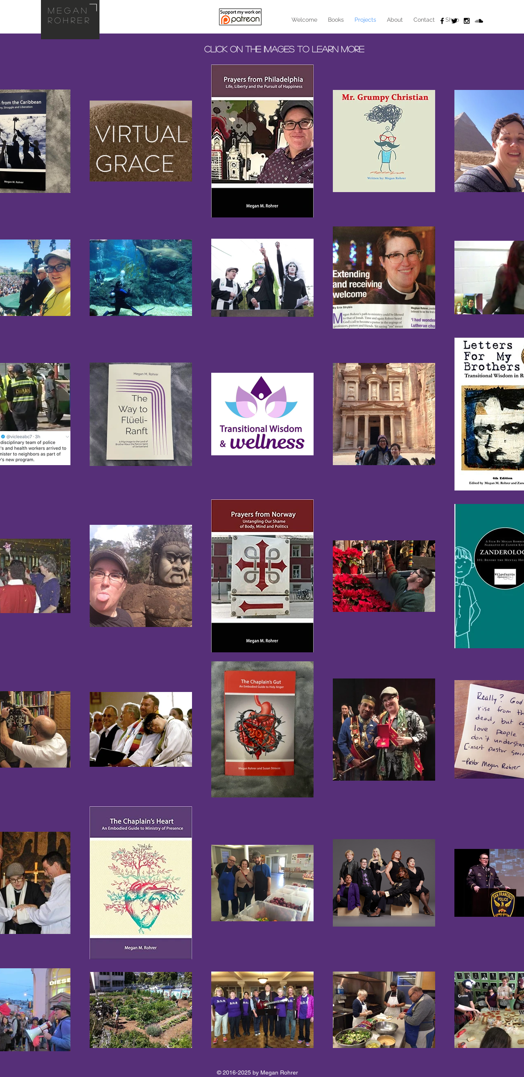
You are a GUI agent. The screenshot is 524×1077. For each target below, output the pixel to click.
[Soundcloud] (479, 21)
